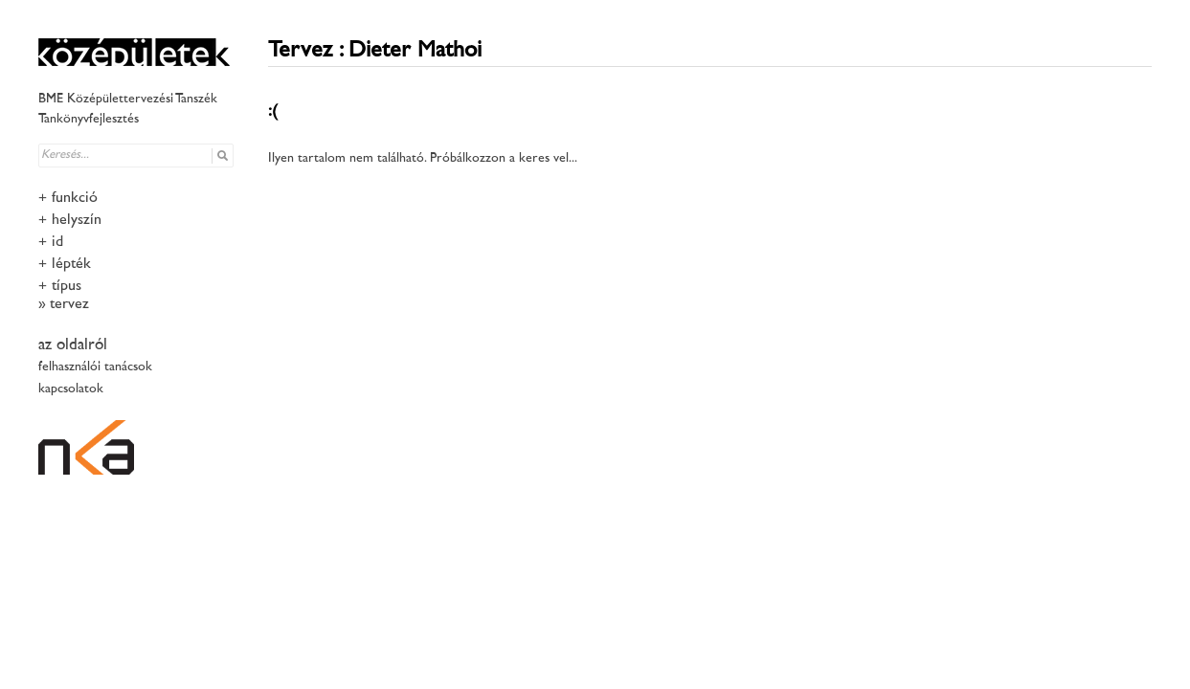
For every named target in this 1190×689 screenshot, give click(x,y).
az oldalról (72, 345)
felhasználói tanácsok (95, 367)
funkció (75, 198)
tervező (71, 305)
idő (59, 242)
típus (66, 286)
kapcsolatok (70, 389)
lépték (71, 264)
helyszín (76, 220)
